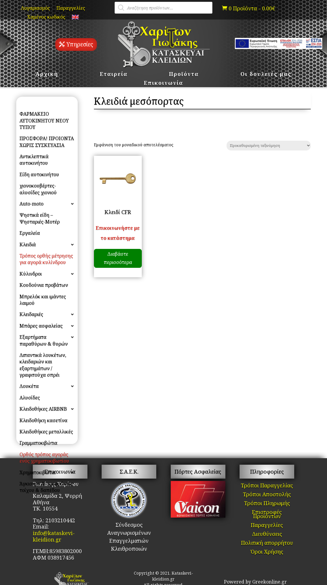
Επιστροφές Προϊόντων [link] (267, 515)
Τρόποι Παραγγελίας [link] (267, 486)
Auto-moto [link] (31, 203)
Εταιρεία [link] (114, 74)
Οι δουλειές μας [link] (266, 74)
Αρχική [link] (46, 74)
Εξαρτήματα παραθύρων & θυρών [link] (43, 340)
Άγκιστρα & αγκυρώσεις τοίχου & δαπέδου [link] (46, 486)
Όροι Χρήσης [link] (267, 552)
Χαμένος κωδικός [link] (46, 17)
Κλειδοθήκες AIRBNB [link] (43, 409)
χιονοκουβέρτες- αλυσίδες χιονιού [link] (38, 188)
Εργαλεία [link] (29, 233)
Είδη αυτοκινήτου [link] (39, 174)
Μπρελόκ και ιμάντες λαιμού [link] (42, 299)
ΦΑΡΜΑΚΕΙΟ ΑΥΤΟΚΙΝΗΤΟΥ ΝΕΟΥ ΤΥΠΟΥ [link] (44, 120)
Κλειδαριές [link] (31, 314)
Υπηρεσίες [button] (79, 44)
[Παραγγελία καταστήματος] (269, 145)
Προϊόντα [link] (184, 74)
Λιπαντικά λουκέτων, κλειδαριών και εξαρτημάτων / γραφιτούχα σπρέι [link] (42, 365)
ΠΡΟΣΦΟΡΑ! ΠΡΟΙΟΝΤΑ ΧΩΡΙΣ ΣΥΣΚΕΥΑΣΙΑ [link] (46, 141)
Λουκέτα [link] (29, 386)
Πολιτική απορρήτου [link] (267, 543)
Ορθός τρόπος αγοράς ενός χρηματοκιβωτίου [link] (44, 457)
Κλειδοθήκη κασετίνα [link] (43, 420)
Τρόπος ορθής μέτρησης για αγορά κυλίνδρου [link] (46, 258)
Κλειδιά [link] (27, 244)
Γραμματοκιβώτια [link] (38, 443)
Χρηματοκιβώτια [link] (37, 472)
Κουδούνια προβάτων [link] (43, 285)
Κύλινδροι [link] (30, 273)
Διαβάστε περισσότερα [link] (118, 258)
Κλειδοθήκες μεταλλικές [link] (46, 431)
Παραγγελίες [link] (70, 8)
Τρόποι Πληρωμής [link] (267, 504)
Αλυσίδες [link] (29, 397)
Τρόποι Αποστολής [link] (267, 495)
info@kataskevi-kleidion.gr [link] (54, 536)
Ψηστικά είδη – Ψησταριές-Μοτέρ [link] (39, 218)
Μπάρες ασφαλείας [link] (41, 326)
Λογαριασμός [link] (35, 8)
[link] (75, 18)
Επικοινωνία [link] (163, 83)
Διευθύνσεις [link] (267, 534)
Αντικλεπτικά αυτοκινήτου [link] (33, 159)
